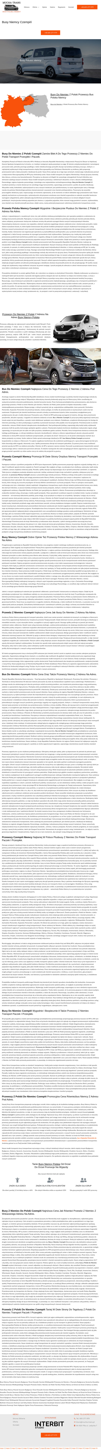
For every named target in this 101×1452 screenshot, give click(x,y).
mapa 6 (33, 1448)
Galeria (52, 7)
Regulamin (61, 7)
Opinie (44, 7)
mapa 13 (81, 1448)
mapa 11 (66, 1448)
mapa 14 (88, 1448)
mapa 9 (52, 1448)
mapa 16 (3, 1451)
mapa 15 (95, 1448)
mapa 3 (15, 1448)
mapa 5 (27, 1448)
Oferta (35, 7)
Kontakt (71, 7)
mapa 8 (46, 1448)
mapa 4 (21, 1448)
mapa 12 (73, 1448)
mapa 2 (8, 1448)
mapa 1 (2, 1448)
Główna (26, 7)
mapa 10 (59, 1448)
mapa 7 (40, 1448)
